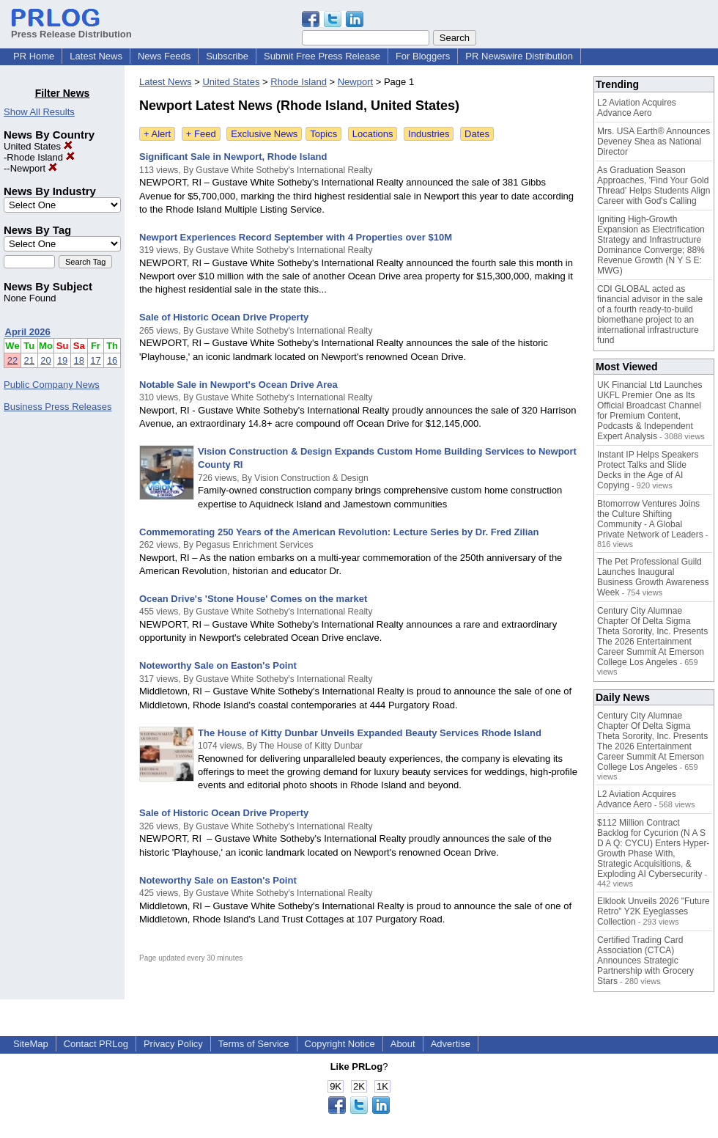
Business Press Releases (57, 406)
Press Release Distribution (71, 29)
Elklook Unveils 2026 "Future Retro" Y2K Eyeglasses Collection (653, 911)
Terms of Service (253, 1043)
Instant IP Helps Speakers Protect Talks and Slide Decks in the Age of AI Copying (648, 470)
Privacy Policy (173, 1043)
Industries (428, 133)
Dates (477, 133)
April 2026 (28, 331)
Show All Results (39, 111)
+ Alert (157, 133)
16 (112, 360)
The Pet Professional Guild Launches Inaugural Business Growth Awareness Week (653, 577)
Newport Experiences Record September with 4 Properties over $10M (295, 237)
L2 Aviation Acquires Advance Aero (636, 108)
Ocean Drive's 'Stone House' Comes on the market (253, 598)
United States (38, 146)
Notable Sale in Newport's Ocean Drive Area (238, 384)
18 (79, 360)
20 (45, 360)
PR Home (33, 56)
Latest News (96, 56)
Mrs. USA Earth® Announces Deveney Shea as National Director (653, 141)
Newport (33, 168)
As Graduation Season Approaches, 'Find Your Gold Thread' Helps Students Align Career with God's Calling (653, 185)
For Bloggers (423, 56)
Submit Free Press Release (322, 56)
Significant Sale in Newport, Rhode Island (233, 156)
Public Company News (52, 384)
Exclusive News (264, 133)
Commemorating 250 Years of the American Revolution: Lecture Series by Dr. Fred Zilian (338, 531)
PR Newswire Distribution (519, 56)
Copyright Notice (340, 1043)
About (403, 1043)
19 (62, 360)
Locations (372, 133)
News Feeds (164, 56)
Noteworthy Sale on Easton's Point (218, 665)
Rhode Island (40, 157)
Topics (323, 133)
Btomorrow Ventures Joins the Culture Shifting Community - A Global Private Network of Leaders (650, 519)
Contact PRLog (96, 1043)
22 (12, 360)
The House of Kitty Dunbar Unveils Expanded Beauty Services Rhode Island (369, 732)
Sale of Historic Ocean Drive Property (223, 317)
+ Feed (201, 133)
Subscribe (227, 56)
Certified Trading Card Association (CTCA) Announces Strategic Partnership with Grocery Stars (645, 960)
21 (29, 360)
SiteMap (30, 1043)
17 (95, 360)
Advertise (450, 1043)
